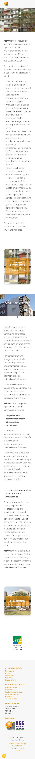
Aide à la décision (11, 699)
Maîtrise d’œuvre (11, 687)
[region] (17, 19)
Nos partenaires (10, 680)
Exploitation (9, 690)
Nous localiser (10, 718)
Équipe (7, 673)
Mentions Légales (14, 743)
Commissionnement (12, 694)
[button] (17, 266)
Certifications (9, 675)
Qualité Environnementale (14, 692)
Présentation (9, 671)
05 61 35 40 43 (10, 711)
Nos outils (8, 678)
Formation (8, 697)
